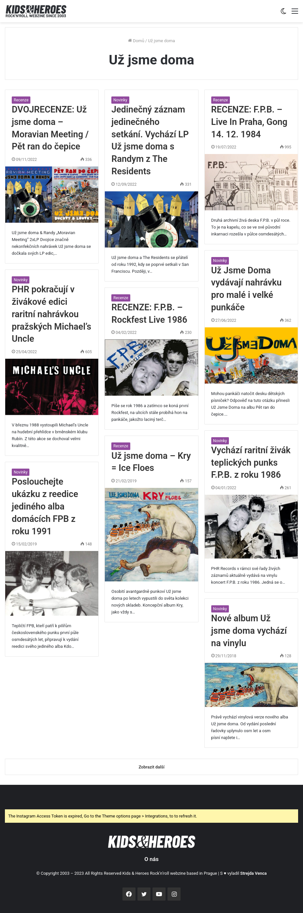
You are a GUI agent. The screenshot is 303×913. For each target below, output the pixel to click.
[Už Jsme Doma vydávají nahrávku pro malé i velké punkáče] (251, 355)
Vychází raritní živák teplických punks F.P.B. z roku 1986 (251, 462)
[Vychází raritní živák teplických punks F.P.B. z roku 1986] (251, 527)
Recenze (21, 100)
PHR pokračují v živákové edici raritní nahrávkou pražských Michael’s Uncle (51, 314)
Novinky (120, 100)
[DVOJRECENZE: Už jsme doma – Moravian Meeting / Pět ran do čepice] (51, 194)
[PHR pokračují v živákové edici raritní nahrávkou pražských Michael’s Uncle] (51, 387)
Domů (136, 40)
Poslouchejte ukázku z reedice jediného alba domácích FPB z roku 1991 (45, 506)
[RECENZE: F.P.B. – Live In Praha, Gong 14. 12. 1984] (251, 182)
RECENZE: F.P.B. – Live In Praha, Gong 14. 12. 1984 (249, 122)
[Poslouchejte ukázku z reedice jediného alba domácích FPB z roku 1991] (51, 583)
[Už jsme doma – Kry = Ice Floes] (151, 534)
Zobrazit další (151, 767)
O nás (151, 859)
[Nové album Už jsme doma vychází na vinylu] (251, 685)
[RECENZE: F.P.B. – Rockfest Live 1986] (151, 367)
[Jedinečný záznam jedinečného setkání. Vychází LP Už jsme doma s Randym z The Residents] (151, 219)
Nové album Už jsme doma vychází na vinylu (249, 630)
